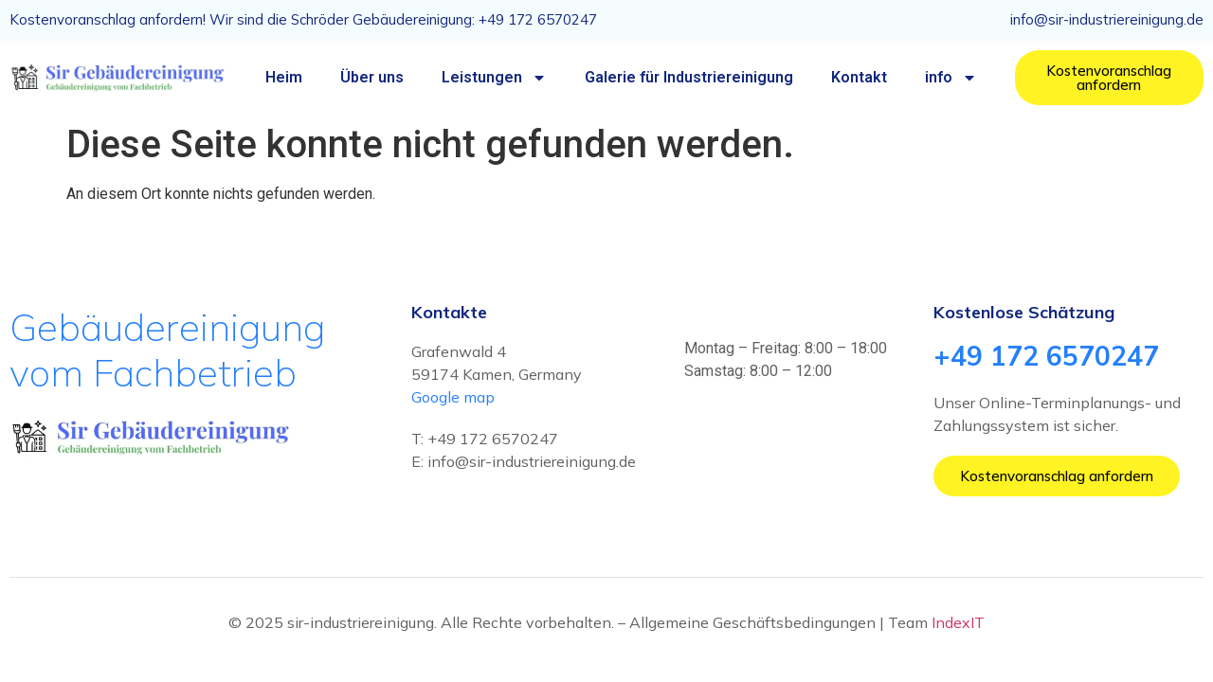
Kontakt (859, 77)
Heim (283, 77)
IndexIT (958, 622)
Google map (453, 396)
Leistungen (494, 78)
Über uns (372, 77)
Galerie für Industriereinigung (689, 77)
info (951, 78)
